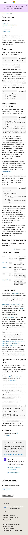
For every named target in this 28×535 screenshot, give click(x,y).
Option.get (21, 308)
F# (10, 13)
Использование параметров (9, 25)
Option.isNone (15, 304)
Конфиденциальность (8, 522)
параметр (15, 293)
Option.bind (10, 317)
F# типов (7, 435)
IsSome (4, 267)
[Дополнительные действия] (25, 14)
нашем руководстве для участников (13, 454)
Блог (16, 517)
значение (4, 279)
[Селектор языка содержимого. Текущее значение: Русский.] (6, 503)
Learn (3, 13)
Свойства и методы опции (9, 27)
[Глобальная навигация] (1, 2)
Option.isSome (5, 304)
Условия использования (8, 528)
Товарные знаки (7, 530)
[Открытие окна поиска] (21, 2)
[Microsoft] (14, 2)
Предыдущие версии (8, 517)
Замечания (5, 23)
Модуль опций (6, 29)
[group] (14, 61)
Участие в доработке (8, 519)
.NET (7, 13)
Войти (25, 2)
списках (22, 355)
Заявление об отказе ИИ (9, 515)
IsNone (4, 262)
